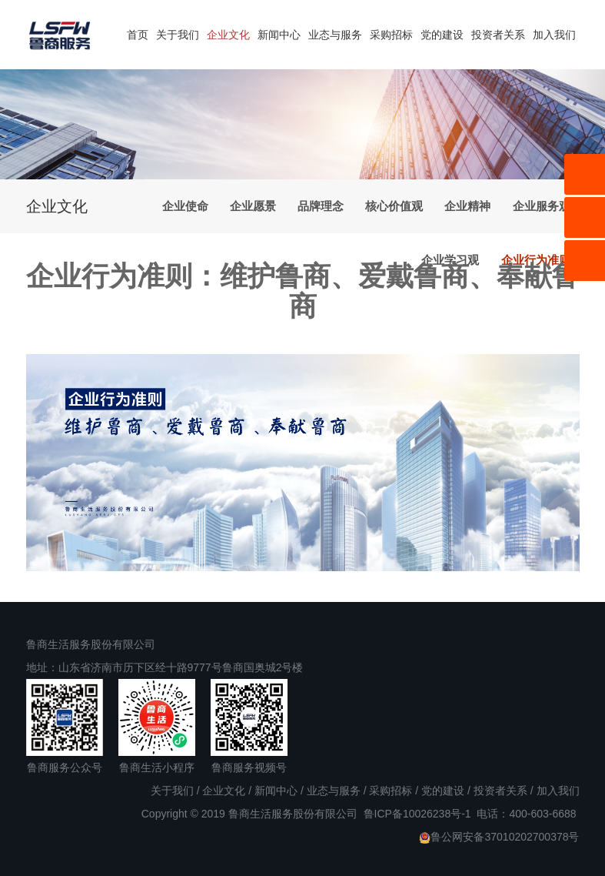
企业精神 (467, 205)
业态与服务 (335, 34)
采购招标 (391, 34)
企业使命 (185, 205)
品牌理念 (321, 205)
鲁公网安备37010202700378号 (499, 837)
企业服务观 (541, 205)
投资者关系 (498, 34)
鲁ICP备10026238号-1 (417, 813)
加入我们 (554, 34)
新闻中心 (279, 34)
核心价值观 (394, 205)
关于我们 (177, 34)
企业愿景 (253, 205)
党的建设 (442, 34)
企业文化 (228, 34)
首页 (137, 34)
